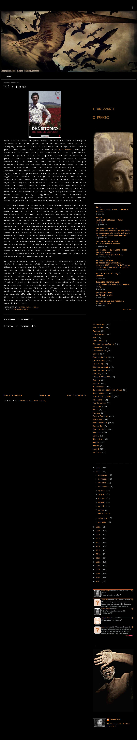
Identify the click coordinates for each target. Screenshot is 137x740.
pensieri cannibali (106, 228)
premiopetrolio (104, 293)
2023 (99, 468)
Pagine (96, 413)
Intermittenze (100, 393)
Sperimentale (100, 429)
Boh (94, 338)
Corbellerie (99, 351)
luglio (102, 495)
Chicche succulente (103, 344)
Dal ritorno (104, 513)
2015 (99, 550)
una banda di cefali (107, 241)
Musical (97, 406)
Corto (96, 354)
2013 (99, 558)
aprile (102, 506)
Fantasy (97, 374)
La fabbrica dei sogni (108, 274)
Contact (99, 276)
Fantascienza (100, 370)
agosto (102, 491)
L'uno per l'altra (103, 397)
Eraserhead (105, 590)
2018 (99, 539)
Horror (96, 383)
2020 (99, 531)
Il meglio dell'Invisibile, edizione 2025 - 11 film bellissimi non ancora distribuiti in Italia (113, 265)
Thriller (97, 439)
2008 (99, 577)
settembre (104, 487)
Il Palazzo (99, 387)
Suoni (96, 436)
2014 (99, 554)
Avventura (98, 328)
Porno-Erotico (100, 416)
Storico (97, 433)
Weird (96, 449)
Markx (99, 218)
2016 (99, 546)
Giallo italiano (101, 377)
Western (97, 452)
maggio (102, 502)
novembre (103, 479)
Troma (96, 446)
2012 (99, 562)
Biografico (99, 334)
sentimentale (100, 423)
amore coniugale (103, 304)
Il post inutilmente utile (107, 390)
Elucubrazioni (100, 367)
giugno (102, 498)
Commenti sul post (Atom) (32, 401)
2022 (99, 472)
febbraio (103, 518)
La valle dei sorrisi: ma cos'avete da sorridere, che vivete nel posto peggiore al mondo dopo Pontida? (113, 233)
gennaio (102, 522)
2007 (99, 581)
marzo (101, 510)
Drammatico (99, 361)
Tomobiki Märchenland (107, 282)
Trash (96, 442)
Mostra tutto (128, 309)
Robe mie (97, 419)
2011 (99, 566)
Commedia (97, 347)
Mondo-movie (99, 403)
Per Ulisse (65, 150)
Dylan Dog (98, 364)
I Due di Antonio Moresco (108, 244)
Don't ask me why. (104, 295)
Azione (96, 331)
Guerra (96, 380)
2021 (99, 527)
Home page (45, 395)
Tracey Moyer (106, 618)
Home (8, 77)
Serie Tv (97, 426)
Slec (98, 207)
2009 (99, 574)
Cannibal (97, 341)
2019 (99, 535)
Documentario (21, 309)
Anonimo (104, 600)
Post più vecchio (76, 395)
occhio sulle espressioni (110, 301)
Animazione (99, 324)
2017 (99, 542)
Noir (95, 410)
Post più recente (13, 395)
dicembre (103, 475)
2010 (99, 570)
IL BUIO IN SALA (104, 261)
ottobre (102, 483)
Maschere (97, 400)
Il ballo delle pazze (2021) (109, 255)
